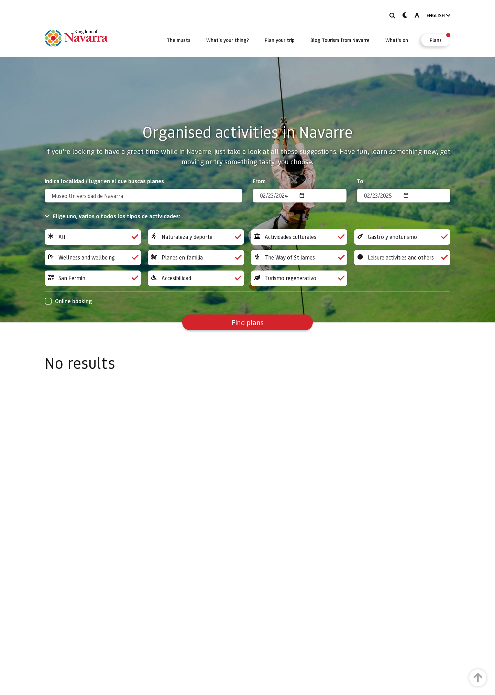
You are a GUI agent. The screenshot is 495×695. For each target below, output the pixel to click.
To (360, 181)
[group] (93, 237)
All (93, 237)
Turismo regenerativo (299, 278)
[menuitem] (178, 40)
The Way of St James (299, 257)
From (259, 181)
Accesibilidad (196, 278)
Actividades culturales (299, 237)
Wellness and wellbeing (93, 257)
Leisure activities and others (402, 257)
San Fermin (93, 278)
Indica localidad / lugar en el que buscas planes (104, 181)
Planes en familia (196, 257)
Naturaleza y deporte (196, 237)
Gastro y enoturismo (402, 237)
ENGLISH (438, 15)
